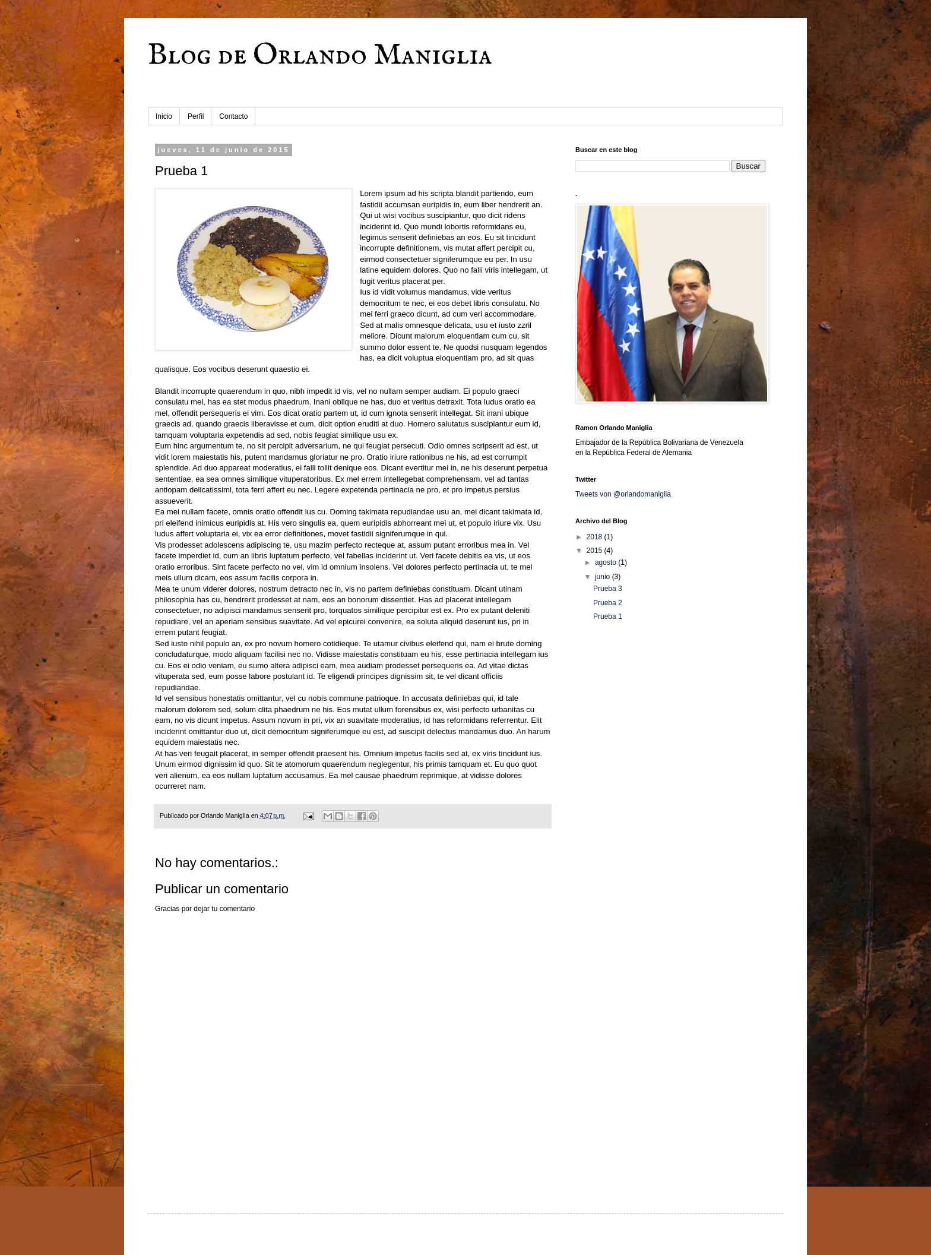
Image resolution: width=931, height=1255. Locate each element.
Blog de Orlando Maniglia (320, 55)
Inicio (164, 116)
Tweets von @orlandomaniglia (623, 494)
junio (603, 577)
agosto (606, 562)
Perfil (196, 116)
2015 (595, 550)
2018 (595, 537)
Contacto (233, 116)
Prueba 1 (607, 616)
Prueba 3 (607, 588)
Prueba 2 (607, 603)
